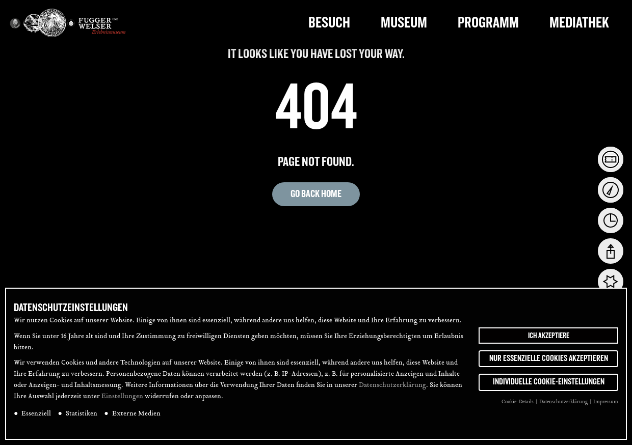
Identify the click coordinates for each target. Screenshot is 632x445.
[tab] (610, 159)
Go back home (316, 193)
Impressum (605, 407)
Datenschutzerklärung (392, 390)
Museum (404, 23)
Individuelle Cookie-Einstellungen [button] (548, 387)
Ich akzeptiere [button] (548, 341)
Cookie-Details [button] (518, 407)
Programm (488, 23)
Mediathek (579, 23)
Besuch (329, 23)
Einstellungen (122, 401)
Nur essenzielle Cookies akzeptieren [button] (548, 363)
